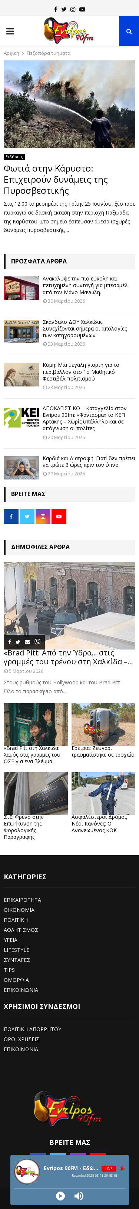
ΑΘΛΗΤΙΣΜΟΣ (21, 929)
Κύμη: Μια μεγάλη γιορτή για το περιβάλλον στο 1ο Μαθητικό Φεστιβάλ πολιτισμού (81, 371)
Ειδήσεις (14, 156)
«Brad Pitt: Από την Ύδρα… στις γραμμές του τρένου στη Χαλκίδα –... (68, 657)
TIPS (9, 969)
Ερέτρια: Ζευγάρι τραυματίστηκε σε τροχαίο (103, 751)
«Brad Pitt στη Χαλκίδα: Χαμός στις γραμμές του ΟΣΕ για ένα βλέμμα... (32, 754)
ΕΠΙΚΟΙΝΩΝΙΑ (21, 989)
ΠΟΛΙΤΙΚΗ (16, 919)
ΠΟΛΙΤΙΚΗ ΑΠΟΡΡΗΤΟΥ (32, 1029)
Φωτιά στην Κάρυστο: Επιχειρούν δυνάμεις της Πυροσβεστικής (56, 179)
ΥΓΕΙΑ (10, 939)
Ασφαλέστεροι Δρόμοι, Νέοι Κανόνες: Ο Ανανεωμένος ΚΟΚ (100, 823)
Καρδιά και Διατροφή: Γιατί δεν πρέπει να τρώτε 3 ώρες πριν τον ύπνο (89, 461)
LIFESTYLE (16, 949)
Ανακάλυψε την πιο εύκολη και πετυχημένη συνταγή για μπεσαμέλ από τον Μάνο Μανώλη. (85, 285)
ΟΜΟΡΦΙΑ (16, 979)
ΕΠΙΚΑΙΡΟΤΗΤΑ (22, 899)
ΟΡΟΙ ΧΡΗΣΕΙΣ (21, 1039)
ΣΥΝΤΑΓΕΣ (17, 959)
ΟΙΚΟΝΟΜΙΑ (19, 909)
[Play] (60, 1196)
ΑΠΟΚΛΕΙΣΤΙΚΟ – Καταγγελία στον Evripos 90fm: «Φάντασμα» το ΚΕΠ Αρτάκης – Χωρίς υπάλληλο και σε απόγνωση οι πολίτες (85, 418)
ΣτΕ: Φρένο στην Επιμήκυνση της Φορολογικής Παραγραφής (24, 826)
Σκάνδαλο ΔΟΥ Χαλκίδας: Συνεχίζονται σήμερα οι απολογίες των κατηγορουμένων (85, 328)
